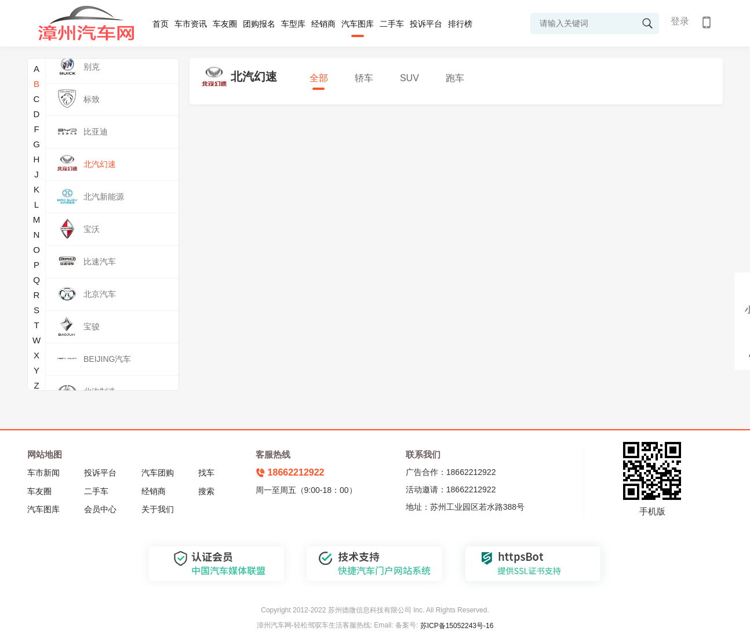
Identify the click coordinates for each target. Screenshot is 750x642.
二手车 (392, 23)
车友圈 (225, 23)
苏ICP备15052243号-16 (457, 626)
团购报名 (259, 23)
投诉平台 (426, 23)
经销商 (323, 23)
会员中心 (100, 509)
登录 (680, 21)
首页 (160, 23)
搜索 (206, 491)
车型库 (293, 23)
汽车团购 (157, 472)
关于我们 (157, 509)
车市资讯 (190, 23)
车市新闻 (43, 472)
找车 (206, 472)
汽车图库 (357, 23)
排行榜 (460, 23)
